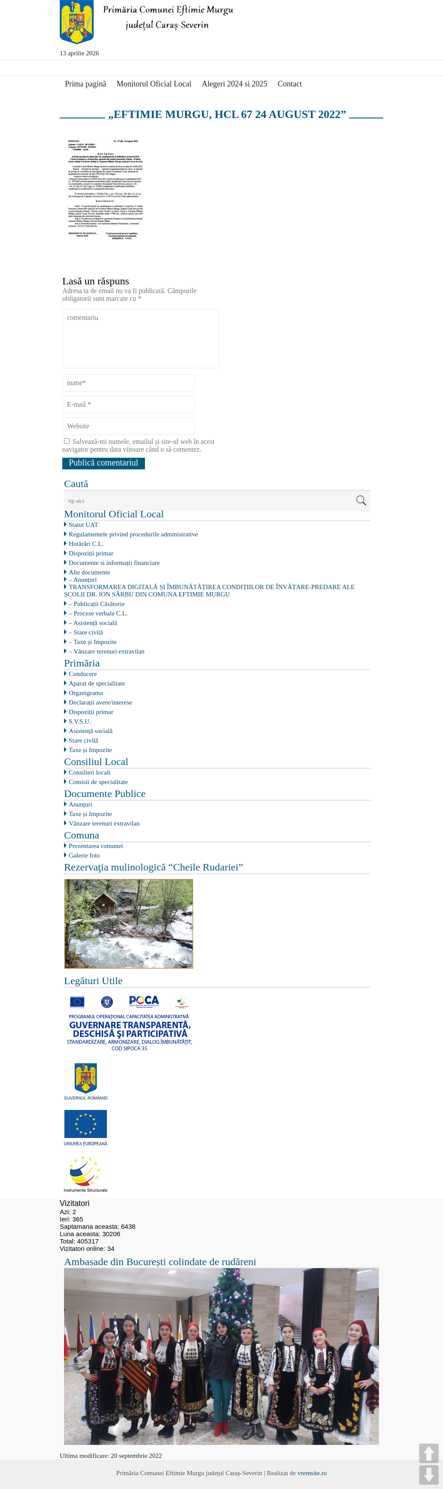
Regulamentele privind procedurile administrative (133, 534)
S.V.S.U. (80, 721)
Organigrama (86, 692)
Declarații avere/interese (100, 702)
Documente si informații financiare (114, 562)
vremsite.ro (312, 1473)
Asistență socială (90, 730)
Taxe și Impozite (90, 749)
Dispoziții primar (91, 553)
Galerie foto (84, 855)
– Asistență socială (93, 622)
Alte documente (89, 572)
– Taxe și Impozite (93, 641)
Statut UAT (83, 524)
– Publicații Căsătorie (97, 603)
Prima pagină (85, 84)
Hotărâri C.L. (86, 543)
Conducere (83, 673)
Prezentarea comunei (96, 845)
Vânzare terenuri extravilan (104, 823)
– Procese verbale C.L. (98, 613)
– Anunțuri (83, 579)
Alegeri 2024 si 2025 (234, 84)
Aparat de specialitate (97, 683)
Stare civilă (83, 740)
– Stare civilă (86, 632)
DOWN (429, 1475)
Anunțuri (80, 804)
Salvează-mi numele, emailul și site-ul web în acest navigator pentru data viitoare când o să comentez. (138, 445)
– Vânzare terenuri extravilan (106, 651)
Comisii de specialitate (98, 781)
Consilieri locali (89, 772)
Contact (290, 84)
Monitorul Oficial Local (153, 84)
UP (429, 1453)
